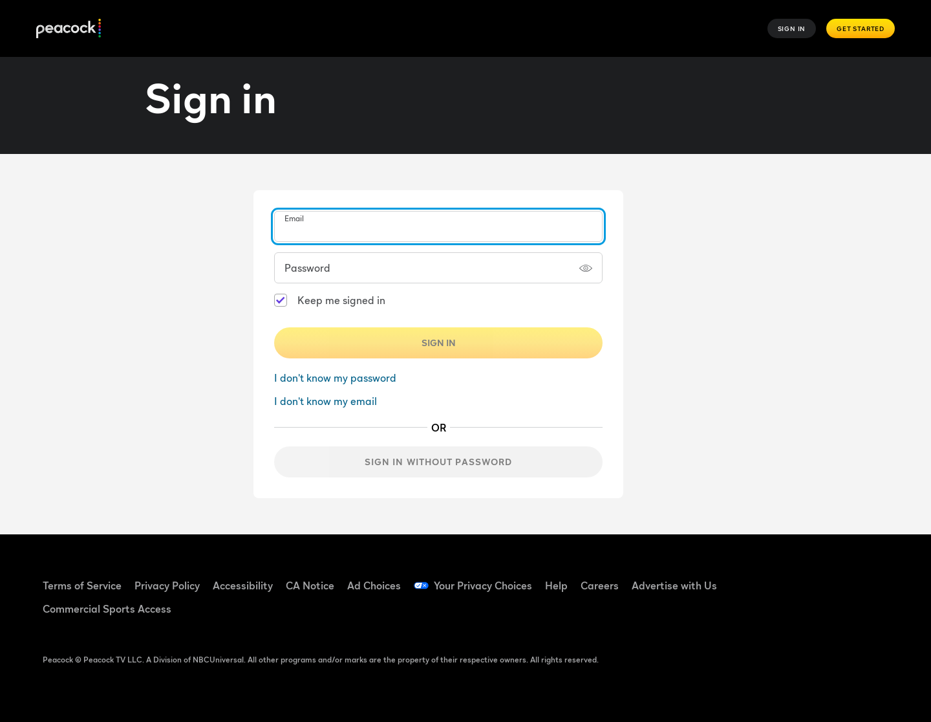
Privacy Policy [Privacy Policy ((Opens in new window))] (167, 585)
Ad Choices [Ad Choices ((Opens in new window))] (374, 585)
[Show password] (585, 267)
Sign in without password (439, 461)
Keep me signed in (341, 300)
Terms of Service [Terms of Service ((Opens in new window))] (82, 585)
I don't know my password (335, 377)
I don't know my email (325, 401)
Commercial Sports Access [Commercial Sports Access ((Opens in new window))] (107, 608)
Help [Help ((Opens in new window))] (556, 585)
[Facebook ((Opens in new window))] (766, 577)
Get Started (860, 28)
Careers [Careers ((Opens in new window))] (600, 585)
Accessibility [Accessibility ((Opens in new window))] (243, 585)
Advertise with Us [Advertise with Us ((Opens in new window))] (674, 585)
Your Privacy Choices (483, 585)
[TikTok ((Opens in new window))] (800, 577)
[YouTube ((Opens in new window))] (834, 577)
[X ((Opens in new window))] (766, 614)
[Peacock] (68, 29)
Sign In (792, 28)
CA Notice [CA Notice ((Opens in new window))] (310, 585)
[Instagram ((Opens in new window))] (867, 577)
